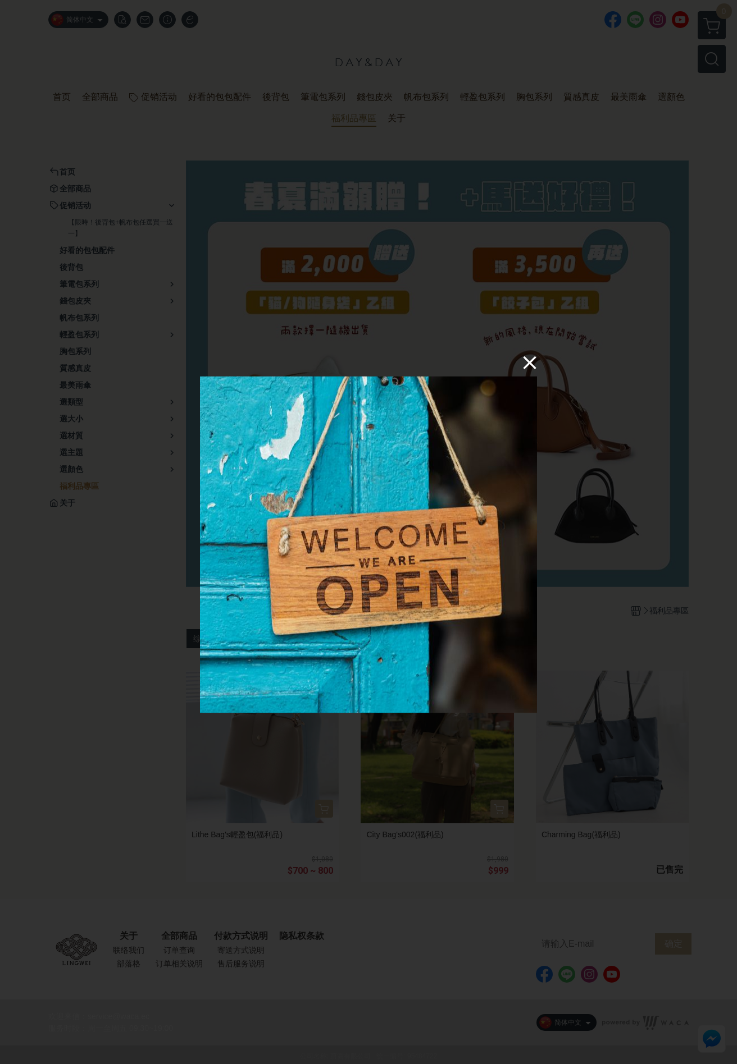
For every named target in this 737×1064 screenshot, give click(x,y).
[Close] (529, 362)
